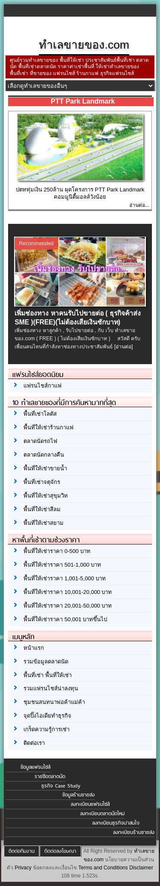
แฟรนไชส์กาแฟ (42, 385)
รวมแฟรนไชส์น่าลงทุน (50, 688)
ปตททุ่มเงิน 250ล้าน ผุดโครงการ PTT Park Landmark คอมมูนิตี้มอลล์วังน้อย (80, 193)
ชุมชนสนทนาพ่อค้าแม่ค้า (54, 702)
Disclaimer (141, 868)
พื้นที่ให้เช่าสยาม (43, 523)
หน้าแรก (33, 648)
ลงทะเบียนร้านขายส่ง (133, 832)
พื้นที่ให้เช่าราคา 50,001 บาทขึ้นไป (65, 619)
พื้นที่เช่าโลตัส (40, 414)
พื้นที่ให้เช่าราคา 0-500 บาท (56, 551)
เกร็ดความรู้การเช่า (46, 729)
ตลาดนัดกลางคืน (43, 455)
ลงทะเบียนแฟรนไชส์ (90, 804)
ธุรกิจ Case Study (60, 786)
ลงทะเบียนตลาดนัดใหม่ (102, 813)
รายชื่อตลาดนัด (50, 776)
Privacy (23, 868)
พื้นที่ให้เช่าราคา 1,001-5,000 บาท (64, 578)
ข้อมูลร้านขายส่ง (78, 794)
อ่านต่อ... (139, 205)
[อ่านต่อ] (123, 347)
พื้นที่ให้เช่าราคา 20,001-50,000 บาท (67, 605)
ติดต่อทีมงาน (22, 851)
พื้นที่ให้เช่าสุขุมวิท (45, 495)
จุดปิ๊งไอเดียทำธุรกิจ (47, 715)
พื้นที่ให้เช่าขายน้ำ (45, 468)
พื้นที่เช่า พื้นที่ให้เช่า (47, 675)
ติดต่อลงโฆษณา (60, 851)
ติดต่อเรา (34, 743)
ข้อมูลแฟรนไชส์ (35, 767)
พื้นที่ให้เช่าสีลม (42, 509)
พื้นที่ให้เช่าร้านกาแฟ (48, 427)
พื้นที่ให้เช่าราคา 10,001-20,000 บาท (67, 592)
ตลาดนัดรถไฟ (40, 441)
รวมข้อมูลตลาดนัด (45, 661)
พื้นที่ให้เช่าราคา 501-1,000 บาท (62, 565)
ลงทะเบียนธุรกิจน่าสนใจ (116, 823)
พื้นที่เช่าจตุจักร (41, 482)
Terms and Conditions (103, 868)
